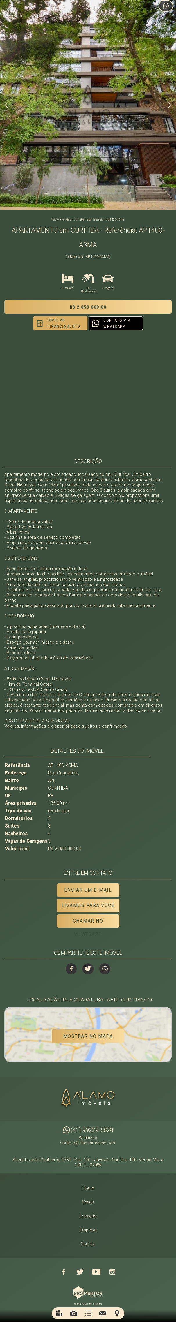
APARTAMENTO (95, 219)
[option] (88, 105)
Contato (88, 1243)
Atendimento (166, 6)
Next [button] (169, 105)
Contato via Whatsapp (117, 323)
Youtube (96, 1271)
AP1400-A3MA (115, 219)
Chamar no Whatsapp (88, 923)
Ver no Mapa (151, 1159)
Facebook (71, 968)
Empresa (88, 1229)
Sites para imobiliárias (88, 1303)
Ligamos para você (88, 905)
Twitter (88, 968)
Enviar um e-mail (88, 890)
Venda (88, 1201)
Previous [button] (6, 105)
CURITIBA (79, 219)
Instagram (112, 1271)
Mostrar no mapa (88, 1036)
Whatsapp (104, 968)
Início (55, 219)
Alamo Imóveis (88, 1098)
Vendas (66, 219)
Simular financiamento (63, 323)
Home (88, 1187)
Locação (88, 1215)
